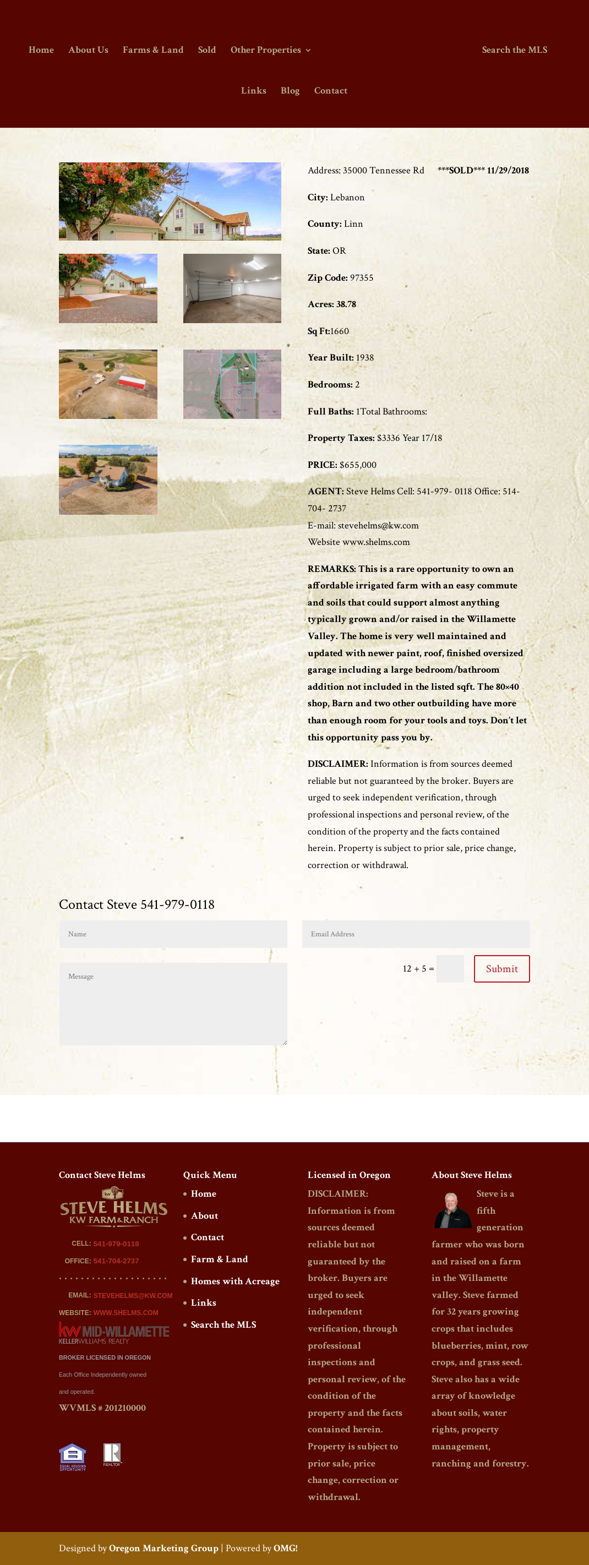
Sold (207, 51)
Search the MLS (514, 51)
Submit (502, 969)
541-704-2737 (116, 1261)
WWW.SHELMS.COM (126, 1313)
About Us (88, 51)
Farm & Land (219, 1259)
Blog (290, 92)
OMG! (285, 1548)
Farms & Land (153, 51)
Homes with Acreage (235, 1281)
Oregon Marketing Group (164, 1548)
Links (253, 92)
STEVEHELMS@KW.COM (133, 1296)
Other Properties (266, 51)
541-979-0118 (116, 1244)
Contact (330, 92)
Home (41, 51)
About (204, 1215)
